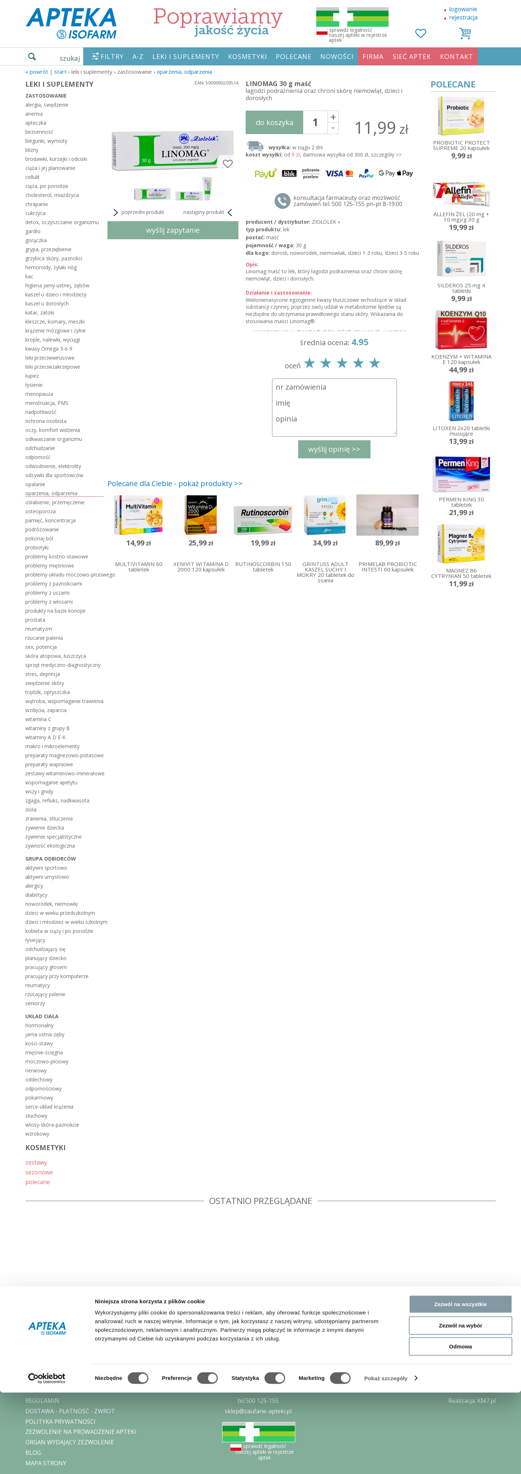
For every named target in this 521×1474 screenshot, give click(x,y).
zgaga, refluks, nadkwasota (57, 800)
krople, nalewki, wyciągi (52, 339)
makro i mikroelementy (52, 746)
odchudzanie (40, 448)
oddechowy (38, 1079)
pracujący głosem (46, 967)
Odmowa (460, 1428)
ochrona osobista (46, 420)
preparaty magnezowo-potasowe (64, 755)
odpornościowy (43, 1088)
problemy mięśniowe (49, 565)
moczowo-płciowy (46, 1061)
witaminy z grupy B (47, 728)
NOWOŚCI (336, 56)
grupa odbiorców (50, 858)
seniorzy (35, 1003)
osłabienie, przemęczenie (55, 502)
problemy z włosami (49, 601)
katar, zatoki (39, 312)
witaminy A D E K (45, 737)
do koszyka (274, 122)
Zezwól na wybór (460, 1407)
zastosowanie (46, 95)
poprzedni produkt (137, 212)
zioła (31, 809)
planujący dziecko (46, 958)
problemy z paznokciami (53, 583)
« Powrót (36, 71)
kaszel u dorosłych (47, 303)
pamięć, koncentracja (50, 520)
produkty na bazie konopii (55, 610)
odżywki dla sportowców (54, 475)
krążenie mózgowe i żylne (55, 330)
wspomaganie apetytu (51, 782)
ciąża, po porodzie (46, 186)
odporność (38, 457)
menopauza (39, 393)
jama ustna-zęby (44, 1034)
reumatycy (37, 985)
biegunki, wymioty (46, 140)
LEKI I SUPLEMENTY (185, 56)
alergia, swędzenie (46, 104)
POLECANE (294, 56)
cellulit (32, 176)
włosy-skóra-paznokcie (52, 1124)
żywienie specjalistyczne (53, 836)
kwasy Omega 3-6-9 (48, 348)
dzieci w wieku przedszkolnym (60, 912)
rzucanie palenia (44, 637)
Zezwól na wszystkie (460, 1386)
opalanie (35, 484)
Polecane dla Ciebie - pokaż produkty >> (175, 483)
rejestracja (463, 17)
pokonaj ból (39, 538)
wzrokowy (37, 1133)
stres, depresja (42, 673)
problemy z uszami (47, 592)
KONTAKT (456, 56)
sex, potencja (41, 646)
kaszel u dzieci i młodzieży (55, 294)
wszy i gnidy (39, 791)
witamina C (38, 719)
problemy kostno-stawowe (56, 556)
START (60, 71)
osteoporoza (40, 511)
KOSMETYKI (247, 56)
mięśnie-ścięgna (44, 1052)
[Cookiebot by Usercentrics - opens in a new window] (47, 1459)
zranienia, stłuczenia (49, 818)
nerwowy (36, 1070)
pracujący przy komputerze (57, 976)
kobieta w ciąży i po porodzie (59, 930)
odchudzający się (45, 949)
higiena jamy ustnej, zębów (57, 285)
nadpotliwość (40, 411)
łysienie (34, 384)
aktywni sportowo (46, 867)
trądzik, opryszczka (47, 692)
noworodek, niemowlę (51, 903)
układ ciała (42, 1016)
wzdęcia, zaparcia (46, 710)
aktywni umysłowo (47, 876)
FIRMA (373, 56)
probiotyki (36, 547)
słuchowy (36, 1115)
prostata (35, 619)
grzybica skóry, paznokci (53, 258)
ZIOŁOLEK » (326, 221)
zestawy (36, 1162)
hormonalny (39, 1025)
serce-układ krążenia (49, 1106)
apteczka (35, 122)
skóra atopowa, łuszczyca (55, 655)
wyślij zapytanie (173, 230)
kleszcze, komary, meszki (55, 321)
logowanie (463, 9)
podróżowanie (42, 529)
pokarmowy (39, 1097)
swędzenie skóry (44, 683)
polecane (37, 1182)
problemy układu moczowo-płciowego (64, 574)
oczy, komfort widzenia (52, 430)
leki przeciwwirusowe (50, 357)
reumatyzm (38, 628)
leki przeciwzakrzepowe (52, 366)
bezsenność (39, 131)
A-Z (138, 56)
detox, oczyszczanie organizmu (62, 222)
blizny (31, 149)
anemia (34, 113)
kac (29, 276)
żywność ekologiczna (50, 845)
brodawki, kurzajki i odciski (56, 158)
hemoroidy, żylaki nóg (51, 267)
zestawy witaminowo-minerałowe (64, 773)
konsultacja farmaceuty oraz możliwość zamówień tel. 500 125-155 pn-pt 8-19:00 (347, 201)
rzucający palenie (45, 994)
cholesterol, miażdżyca (52, 195)
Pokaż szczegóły (386, 1460)
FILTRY (112, 56)
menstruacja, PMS (46, 402)
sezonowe (39, 1172)
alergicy (34, 885)
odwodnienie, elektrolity (53, 466)
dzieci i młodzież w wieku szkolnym (64, 921)
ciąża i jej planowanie (50, 167)
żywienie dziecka (44, 827)
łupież (32, 375)
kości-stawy (39, 1043)
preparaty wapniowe (49, 764)
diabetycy (36, 894)
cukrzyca (35, 213)
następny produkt (209, 212)
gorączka (36, 240)
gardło (33, 231)
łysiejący (35, 940)
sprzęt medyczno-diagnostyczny (63, 664)
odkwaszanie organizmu (53, 439)
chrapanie (36, 204)
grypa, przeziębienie (48, 249)
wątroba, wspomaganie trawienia (64, 701)
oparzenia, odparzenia (184, 71)
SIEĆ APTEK (412, 56)
